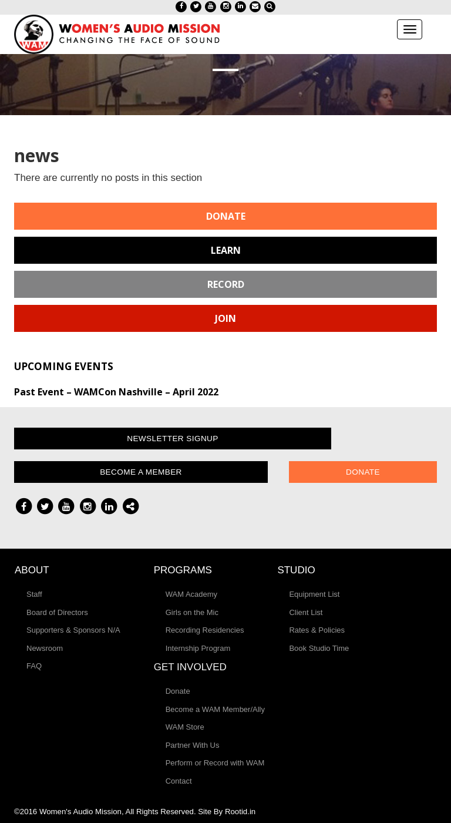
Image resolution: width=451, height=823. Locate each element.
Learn (226, 250)
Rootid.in (240, 811)
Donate (225, 216)
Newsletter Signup (172, 438)
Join (225, 318)
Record (225, 284)
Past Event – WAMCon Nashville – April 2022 (116, 391)
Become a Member (141, 472)
